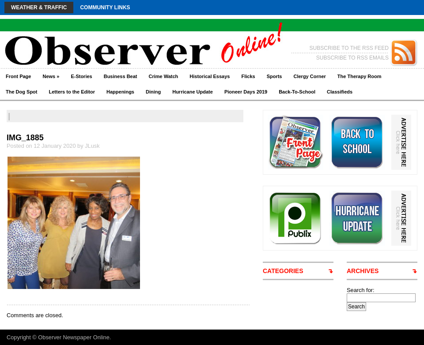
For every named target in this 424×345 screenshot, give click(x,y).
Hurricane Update (192, 91)
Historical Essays (209, 76)
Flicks (248, 76)
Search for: (361, 290)
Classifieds (339, 91)
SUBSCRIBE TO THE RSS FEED (349, 48)
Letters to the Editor (72, 91)
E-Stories (81, 76)
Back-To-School (297, 91)
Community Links (105, 7)
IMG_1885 (25, 137)
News (50, 76)
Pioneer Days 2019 (245, 91)
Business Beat (120, 76)
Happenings (120, 91)
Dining (153, 91)
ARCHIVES (363, 270)
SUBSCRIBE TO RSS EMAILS (352, 58)
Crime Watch (163, 76)
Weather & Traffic (39, 7)
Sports (274, 76)
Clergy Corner (309, 76)
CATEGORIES (283, 270)
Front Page (18, 76)
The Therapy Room (359, 76)
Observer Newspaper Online (73, 337)
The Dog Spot (22, 91)
